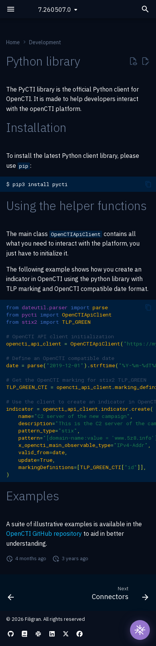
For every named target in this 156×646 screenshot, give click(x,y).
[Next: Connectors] (118, 594)
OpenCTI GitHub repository (44, 533)
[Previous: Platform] (11, 594)
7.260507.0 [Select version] (54, 9)
